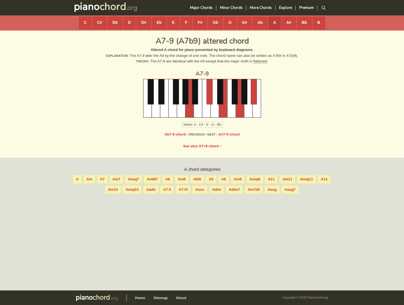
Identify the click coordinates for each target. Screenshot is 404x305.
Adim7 (234, 189)
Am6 (182, 179)
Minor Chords (231, 7)
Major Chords (201, 7)
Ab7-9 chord (175, 134)
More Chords (261, 7)
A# (288, 22)
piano (100, 7)
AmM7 (152, 179)
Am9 (238, 179)
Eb (159, 22)
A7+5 (183, 189)
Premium (306, 7)
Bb (304, 22)
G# (244, 22)
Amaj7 (133, 179)
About (181, 298)
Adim (216, 189)
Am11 (287, 179)
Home (140, 298)
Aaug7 (290, 189)
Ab (260, 22)
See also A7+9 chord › (202, 146)
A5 (211, 179)
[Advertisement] (202, 241)
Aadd (150, 189)
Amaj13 (132, 189)
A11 (271, 179)
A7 (102, 179)
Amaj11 (306, 179)
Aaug (272, 189)
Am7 (116, 179)
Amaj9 (254, 179)
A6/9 (197, 179)
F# (200, 22)
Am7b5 (254, 189)
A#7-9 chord (229, 134)
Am (89, 179)
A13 (324, 179)
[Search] (323, 8)
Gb (215, 22)
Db (115, 22)
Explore (285, 7)
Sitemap (161, 298)
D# (143, 22)
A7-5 (167, 189)
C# (99, 22)
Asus (199, 189)
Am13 (113, 189)
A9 (223, 179)
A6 (167, 179)
